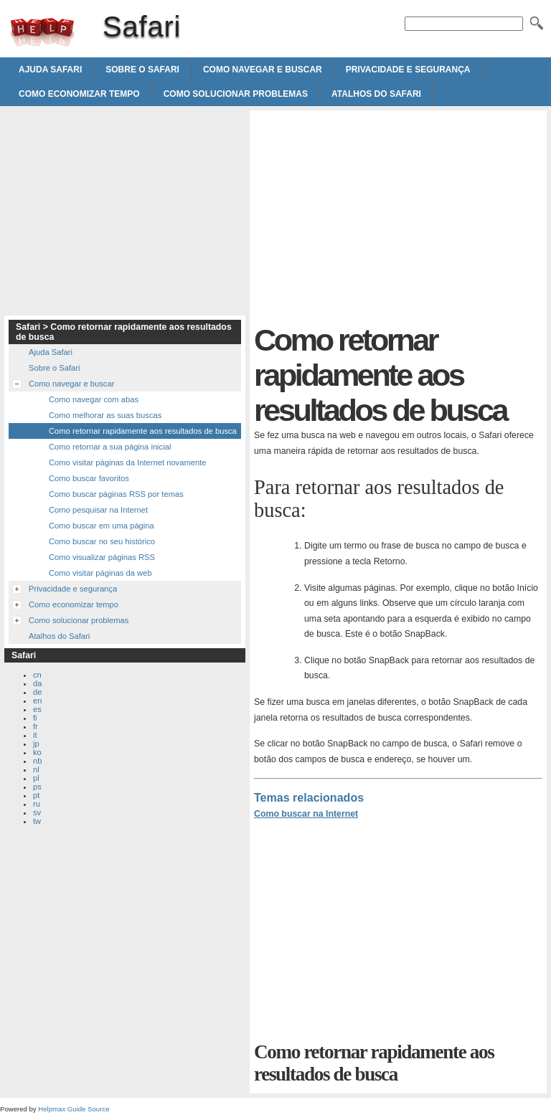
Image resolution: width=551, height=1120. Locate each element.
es (37, 709)
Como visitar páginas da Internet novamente (128, 462)
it (35, 735)
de (37, 692)
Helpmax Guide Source (73, 1109)
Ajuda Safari (50, 70)
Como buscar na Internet (306, 814)
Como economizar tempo (79, 94)
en (37, 700)
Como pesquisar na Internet (98, 510)
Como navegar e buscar (262, 70)
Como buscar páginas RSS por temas (116, 494)
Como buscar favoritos (89, 478)
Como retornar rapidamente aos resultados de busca (143, 431)
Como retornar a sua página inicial (110, 446)
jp (36, 743)
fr (35, 726)
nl (36, 769)
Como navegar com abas (93, 399)
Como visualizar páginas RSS (102, 557)
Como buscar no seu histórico (102, 541)
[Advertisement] (374, 215)
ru (36, 803)
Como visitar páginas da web (100, 573)
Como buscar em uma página (101, 525)
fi (35, 717)
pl (36, 778)
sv (37, 812)
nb (37, 760)
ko (37, 752)
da (37, 683)
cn (37, 674)
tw (37, 821)
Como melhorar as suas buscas (105, 415)
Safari (42, 32)
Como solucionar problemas (236, 94)
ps (37, 786)
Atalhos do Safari (376, 94)
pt (36, 795)
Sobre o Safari (142, 70)
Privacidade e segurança (408, 70)
